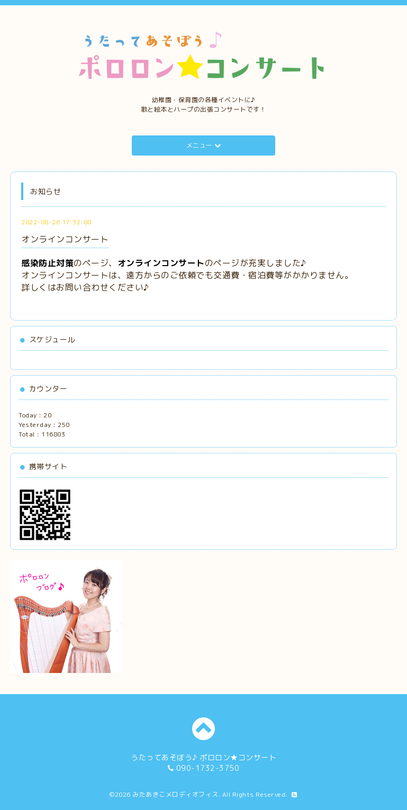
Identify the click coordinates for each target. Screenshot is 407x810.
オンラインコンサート (64, 239)
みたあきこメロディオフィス (175, 794)
